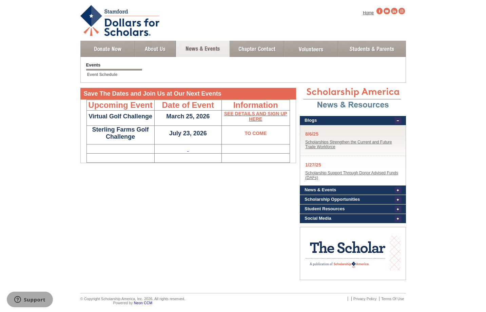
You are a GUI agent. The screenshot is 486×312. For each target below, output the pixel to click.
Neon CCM (143, 303)
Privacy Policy (364, 299)
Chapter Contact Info (257, 49)
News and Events (203, 49)
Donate (107, 49)
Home (368, 13)
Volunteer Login (311, 49)
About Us (155, 49)
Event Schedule (102, 74)
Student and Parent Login (372, 49)
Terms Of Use (392, 299)
